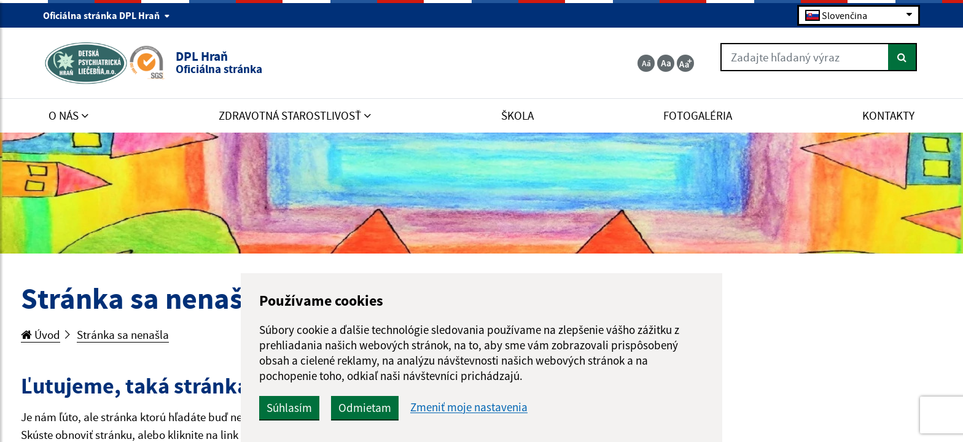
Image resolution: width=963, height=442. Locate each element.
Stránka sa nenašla (123, 334)
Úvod (40, 334)
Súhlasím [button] (289, 407)
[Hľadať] (902, 57)
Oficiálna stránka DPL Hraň (106, 15)
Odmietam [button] (364, 407)
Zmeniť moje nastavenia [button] (469, 407)
